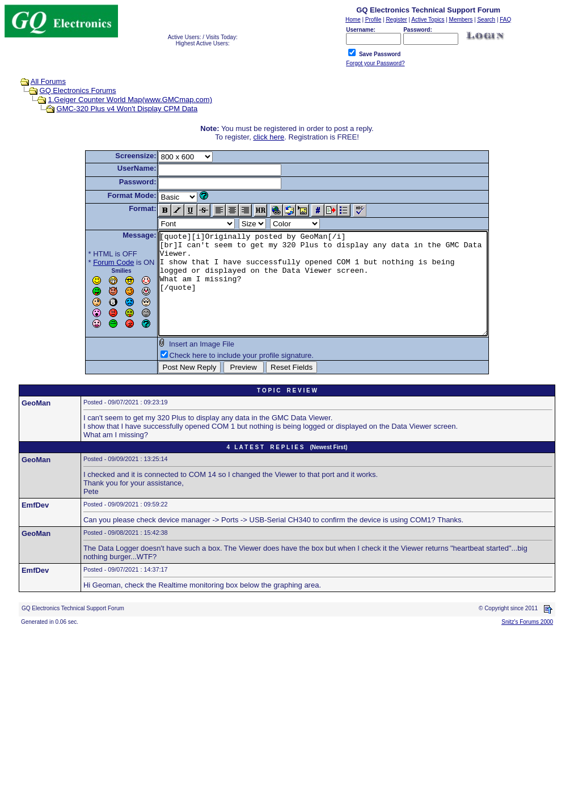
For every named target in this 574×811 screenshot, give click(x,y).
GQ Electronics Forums (78, 90)
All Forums (48, 81)
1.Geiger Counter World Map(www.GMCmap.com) (130, 99)
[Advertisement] (287, 727)
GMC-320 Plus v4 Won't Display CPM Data (127, 108)
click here (268, 137)
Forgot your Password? (375, 63)
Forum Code (93, 262)
